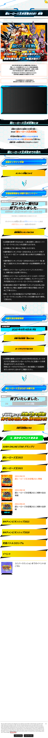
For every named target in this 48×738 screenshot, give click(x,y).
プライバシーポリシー (24, 689)
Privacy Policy (13, 732)
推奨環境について (14, 682)
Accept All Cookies (29, 735)
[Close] (46, 723)
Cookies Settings (33, 682)
